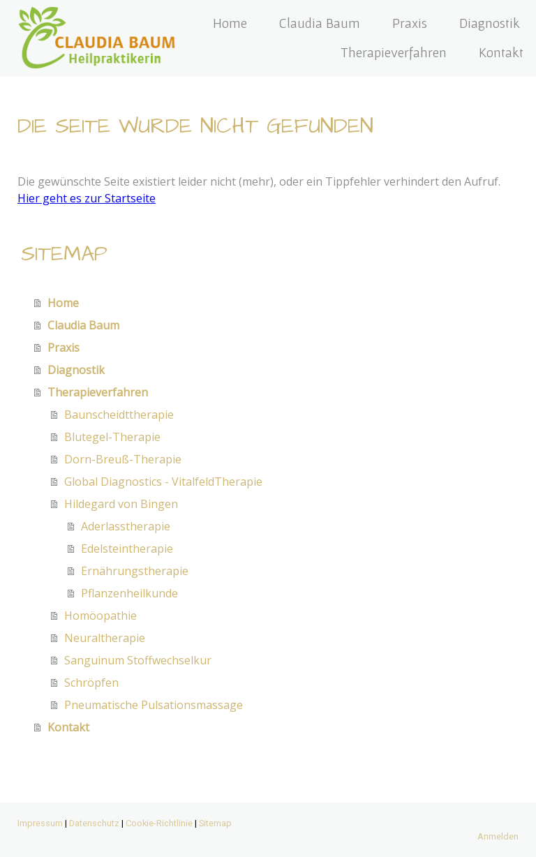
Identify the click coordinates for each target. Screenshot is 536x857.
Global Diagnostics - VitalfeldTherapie (163, 481)
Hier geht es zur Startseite (86, 198)
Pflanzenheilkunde (129, 593)
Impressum (40, 823)
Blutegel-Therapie (112, 437)
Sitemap (215, 823)
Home (230, 23)
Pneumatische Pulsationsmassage (153, 705)
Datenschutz (94, 823)
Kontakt (501, 52)
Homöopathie (100, 615)
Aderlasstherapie (125, 526)
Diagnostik (489, 23)
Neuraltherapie (104, 638)
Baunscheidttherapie (119, 414)
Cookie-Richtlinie (159, 823)
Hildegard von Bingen (121, 504)
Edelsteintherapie (127, 548)
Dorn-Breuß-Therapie (122, 459)
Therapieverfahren (394, 52)
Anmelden (498, 836)
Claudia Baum (319, 23)
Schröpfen (91, 682)
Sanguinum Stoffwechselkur (137, 660)
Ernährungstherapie (134, 571)
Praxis (409, 23)
